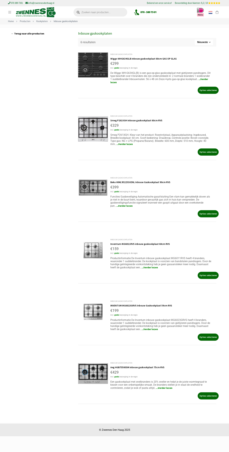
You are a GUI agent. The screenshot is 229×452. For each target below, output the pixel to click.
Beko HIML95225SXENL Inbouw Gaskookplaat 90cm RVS (141, 198)
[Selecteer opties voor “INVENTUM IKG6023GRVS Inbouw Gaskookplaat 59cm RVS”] (208, 353)
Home (11, 37)
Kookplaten (42, 37)
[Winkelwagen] (217, 16)
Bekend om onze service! (159, 3)
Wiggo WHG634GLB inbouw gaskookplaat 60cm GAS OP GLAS (144, 75)
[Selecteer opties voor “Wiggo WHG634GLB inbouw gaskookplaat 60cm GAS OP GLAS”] (208, 106)
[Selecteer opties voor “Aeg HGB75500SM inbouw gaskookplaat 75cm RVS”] (208, 411)
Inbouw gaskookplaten (121, 70)
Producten (25, 37)
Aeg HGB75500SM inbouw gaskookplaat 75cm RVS (138, 383)
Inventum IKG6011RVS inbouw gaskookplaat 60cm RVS (140, 259)
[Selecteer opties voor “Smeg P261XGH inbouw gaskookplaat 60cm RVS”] (208, 168)
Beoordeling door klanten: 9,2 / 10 (197, 3)
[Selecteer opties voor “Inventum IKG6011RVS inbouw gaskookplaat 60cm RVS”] (208, 291)
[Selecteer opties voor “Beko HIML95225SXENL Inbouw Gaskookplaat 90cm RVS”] (208, 229)
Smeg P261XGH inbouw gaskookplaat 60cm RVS (136, 136)
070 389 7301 (15, 2)
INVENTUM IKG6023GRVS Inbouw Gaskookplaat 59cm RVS (141, 321)
